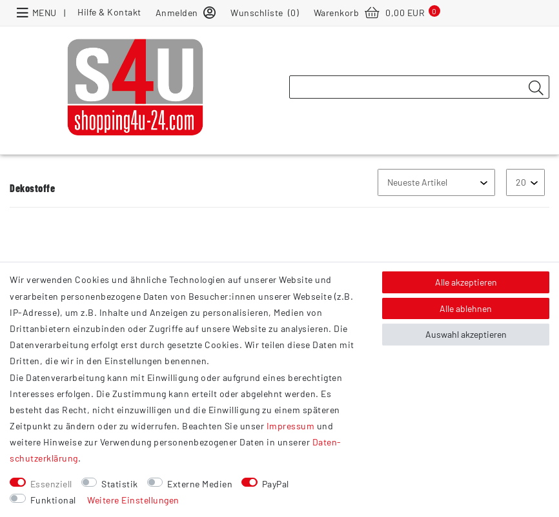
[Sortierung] (436, 182)
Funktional (53, 499)
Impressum (291, 425)
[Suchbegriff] (419, 87)
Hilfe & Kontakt (109, 11)
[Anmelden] (185, 12)
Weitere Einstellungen (133, 499)
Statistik (119, 483)
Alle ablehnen (466, 308)
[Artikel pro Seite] (525, 182)
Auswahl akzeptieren (466, 334)
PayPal (275, 483)
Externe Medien (199, 483)
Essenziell (51, 483)
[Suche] (535, 87)
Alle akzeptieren (466, 282)
